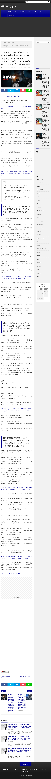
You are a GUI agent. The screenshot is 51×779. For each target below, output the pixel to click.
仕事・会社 (39, 231)
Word (38, 203)
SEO (38, 196)
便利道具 (39, 234)
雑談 (30, 67)
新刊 (38, 241)
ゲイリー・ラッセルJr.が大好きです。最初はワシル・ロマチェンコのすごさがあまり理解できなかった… (16, 186)
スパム (38, 217)
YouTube (39, 207)
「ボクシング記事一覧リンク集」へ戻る (10, 96)
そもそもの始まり (40, 224)
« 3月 (38, 300)
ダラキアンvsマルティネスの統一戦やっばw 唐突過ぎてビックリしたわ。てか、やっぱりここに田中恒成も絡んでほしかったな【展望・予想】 (11, 702)
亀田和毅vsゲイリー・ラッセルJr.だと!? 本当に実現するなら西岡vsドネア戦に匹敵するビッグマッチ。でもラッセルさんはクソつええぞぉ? (16, 409)
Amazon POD (40, 179)
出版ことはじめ (40, 238)
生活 (38, 259)
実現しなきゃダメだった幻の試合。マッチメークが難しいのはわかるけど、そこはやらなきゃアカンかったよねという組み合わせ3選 (16, 173)
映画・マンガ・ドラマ (32, 11)
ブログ (4, 11)
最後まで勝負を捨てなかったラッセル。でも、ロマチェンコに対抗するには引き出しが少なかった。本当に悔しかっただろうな (16, 197)
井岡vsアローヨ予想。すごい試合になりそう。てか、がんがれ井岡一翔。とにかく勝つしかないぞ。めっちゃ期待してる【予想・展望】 (19, 738)
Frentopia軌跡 (40, 189)
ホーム (4, 15)
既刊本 (38, 245)
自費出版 (39, 266)
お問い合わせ (11, 15)
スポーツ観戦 (18, 67)
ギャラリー (42, 11)
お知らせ (39, 214)
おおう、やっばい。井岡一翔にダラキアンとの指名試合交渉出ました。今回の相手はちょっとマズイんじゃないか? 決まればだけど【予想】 (19, 750)
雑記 (28, 67)
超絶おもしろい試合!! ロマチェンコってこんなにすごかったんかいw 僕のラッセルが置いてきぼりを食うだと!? (16, 191)
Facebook (39, 186)
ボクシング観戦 (21, 11)
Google (38, 193)
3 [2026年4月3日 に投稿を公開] (44, 288)
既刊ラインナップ (12, 11)
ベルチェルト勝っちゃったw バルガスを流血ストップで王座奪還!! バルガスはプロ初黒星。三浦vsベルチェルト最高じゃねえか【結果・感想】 (19, 726)
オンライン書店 (40, 210)
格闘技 (38, 255)
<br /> (5, 611)
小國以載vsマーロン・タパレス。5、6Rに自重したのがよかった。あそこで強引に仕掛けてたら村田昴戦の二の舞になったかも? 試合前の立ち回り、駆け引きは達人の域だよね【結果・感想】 (45, 81)
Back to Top (25, 764)
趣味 (38, 269)
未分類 (38, 252)
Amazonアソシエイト (41, 182)
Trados (38, 200)
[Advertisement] (25, 27)
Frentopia (29, 775)
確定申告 (39, 262)
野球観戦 (39, 273)
